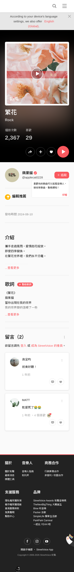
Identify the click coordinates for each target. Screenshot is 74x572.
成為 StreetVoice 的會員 (47, 345)
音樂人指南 (28, 471)
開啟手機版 (27, 549)
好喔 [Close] (64, 195)
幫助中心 (9, 516)
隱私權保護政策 (13, 500)
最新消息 (9, 475)
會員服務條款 (12, 508)
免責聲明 (9, 512)
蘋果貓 (29, 173)
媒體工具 (9, 479)
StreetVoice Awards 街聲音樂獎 (49, 500)
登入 (23, 345)
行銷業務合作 (52, 471)
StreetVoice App (44, 549)
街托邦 (25, 475)
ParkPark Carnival (42, 520)
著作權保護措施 (13, 504)
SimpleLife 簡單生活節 (45, 516)
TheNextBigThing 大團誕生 (47, 504)
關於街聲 (9, 471)
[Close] (69, 16)
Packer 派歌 (39, 512)
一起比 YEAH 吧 (42, 524)
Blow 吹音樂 (39, 508)
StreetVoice (21, 6)
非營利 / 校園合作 (54, 475)
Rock (9, 120)
